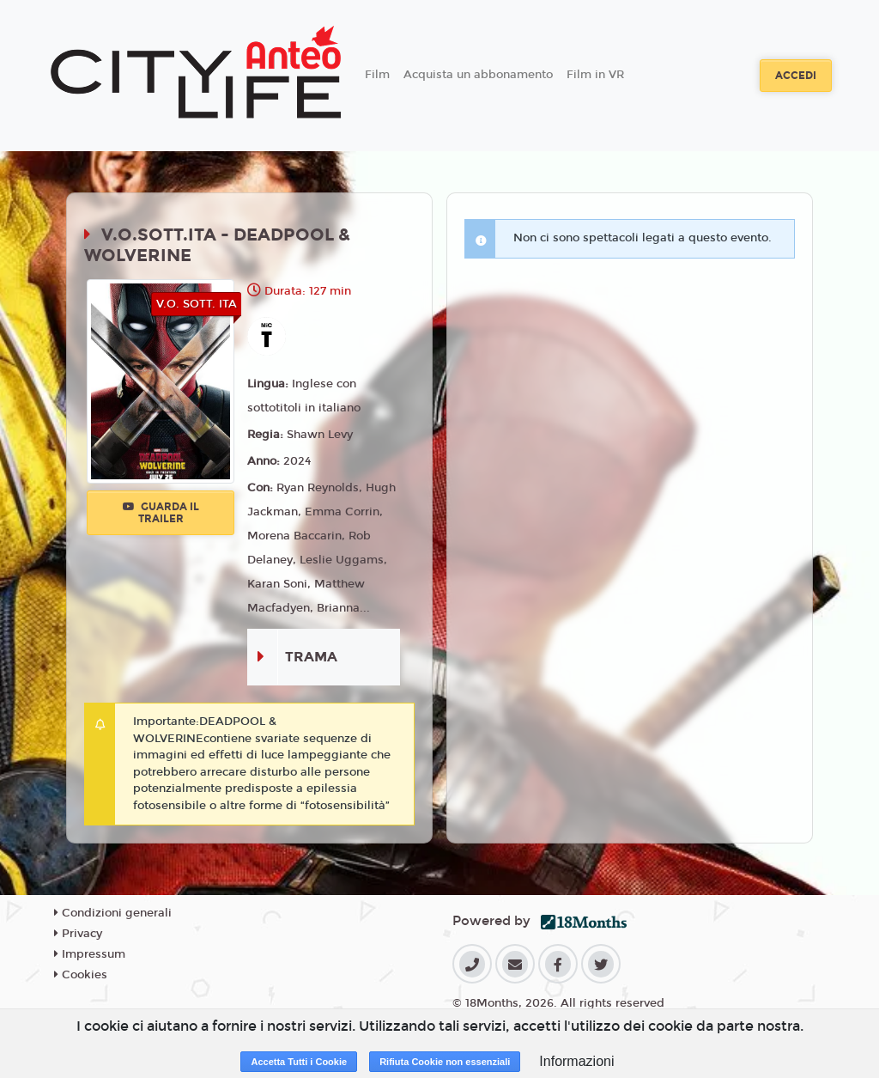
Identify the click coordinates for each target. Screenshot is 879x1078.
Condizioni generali (113, 913)
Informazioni (576, 1061)
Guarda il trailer (161, 513)
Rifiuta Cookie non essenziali (444, 1062)
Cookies (80, 975)
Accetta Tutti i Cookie (299, 1062)
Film (377, 75)
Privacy (78, 934)
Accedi (795, 76)
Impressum (89, 954)
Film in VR (595, 75)
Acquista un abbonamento (478, 75)
